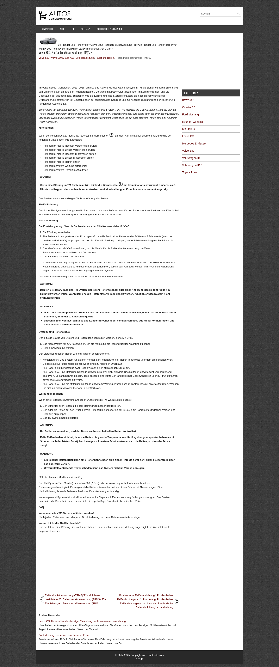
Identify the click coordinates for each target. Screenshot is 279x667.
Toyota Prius (189, 172)
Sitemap (85, 29)
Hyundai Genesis (192, 121)
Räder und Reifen (105, 58)
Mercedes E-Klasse (194, 143)
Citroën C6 (188, 107)
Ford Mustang (190, 114)
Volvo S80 (44, 58)
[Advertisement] (109, 72)
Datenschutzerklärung (109, 29)
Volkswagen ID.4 (192, 165)
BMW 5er (187, 99)
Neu (62, 29)
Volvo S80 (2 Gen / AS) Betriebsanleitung (72, 58)
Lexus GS (188, 136)
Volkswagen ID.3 (192, 158)
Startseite (47, 29)
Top (73, 29)
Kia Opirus (188, 129)
